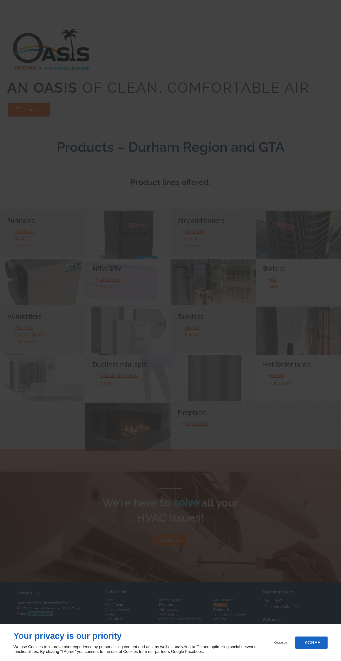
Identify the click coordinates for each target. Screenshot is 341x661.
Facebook (194, 651)
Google (177, 651)
